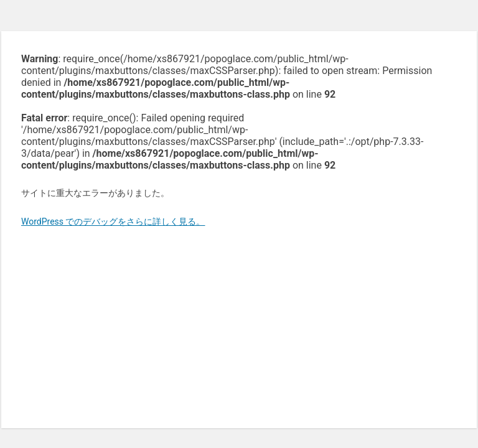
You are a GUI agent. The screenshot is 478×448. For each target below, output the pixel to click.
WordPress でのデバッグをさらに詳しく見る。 (113, 221)
